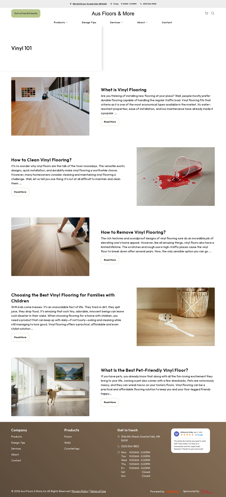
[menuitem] (61, 22)
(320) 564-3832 (149, 4)
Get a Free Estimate (25, 13)
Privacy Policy (80, 491)
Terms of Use (98, 491)
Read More (110, 121)
